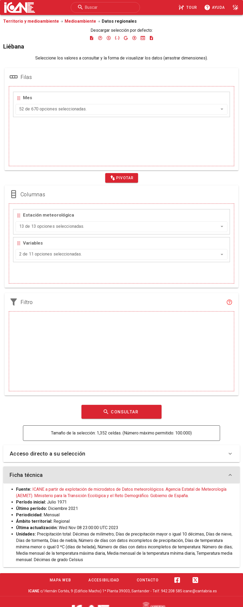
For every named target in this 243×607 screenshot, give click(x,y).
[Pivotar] (121, 178)
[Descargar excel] (91, 38)
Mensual (52, 514)
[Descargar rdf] (134, 38)
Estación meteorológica (48, 215)
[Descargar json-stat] (143, 38)
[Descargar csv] (151, 38)
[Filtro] (229, 302)
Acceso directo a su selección (121, 453)
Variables (33, 243)
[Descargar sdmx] (108, 38)
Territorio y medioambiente (31, 21)
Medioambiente (80, 21)
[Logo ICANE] (19, 7)
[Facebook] (177, 580)
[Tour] (188, 7)
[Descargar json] (117, 38)
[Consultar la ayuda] (215, 7)
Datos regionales (119, 21)
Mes (27, 97)
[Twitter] (195, 580)
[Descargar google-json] (126, 38)
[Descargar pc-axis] (100, 38)
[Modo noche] (235, 7)
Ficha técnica (121, 475)
